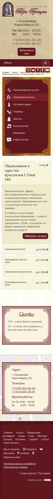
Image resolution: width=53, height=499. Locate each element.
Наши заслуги (11, 443)
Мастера (42, 436)
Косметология (21, 126)
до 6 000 (42, 272)
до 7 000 (42, 283)
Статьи (45, 439)
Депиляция (19, 133)
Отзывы (8, 439)
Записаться (26, 52)
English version (21, 139)
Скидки (26, 314)
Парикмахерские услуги (26, 90)
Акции (21, 436)
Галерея (33, 439)
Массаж (17, 119)
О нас (31, 436)
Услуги (15, 72)
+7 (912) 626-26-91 (26, 43)
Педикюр (18, 111)
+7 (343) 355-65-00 (26, 40)
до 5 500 (42, 260)
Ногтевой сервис (22, 104)
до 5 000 (42, 249)
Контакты (20, 439)
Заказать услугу (35, 236)
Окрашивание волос (24, 97)
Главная (5, 72)
